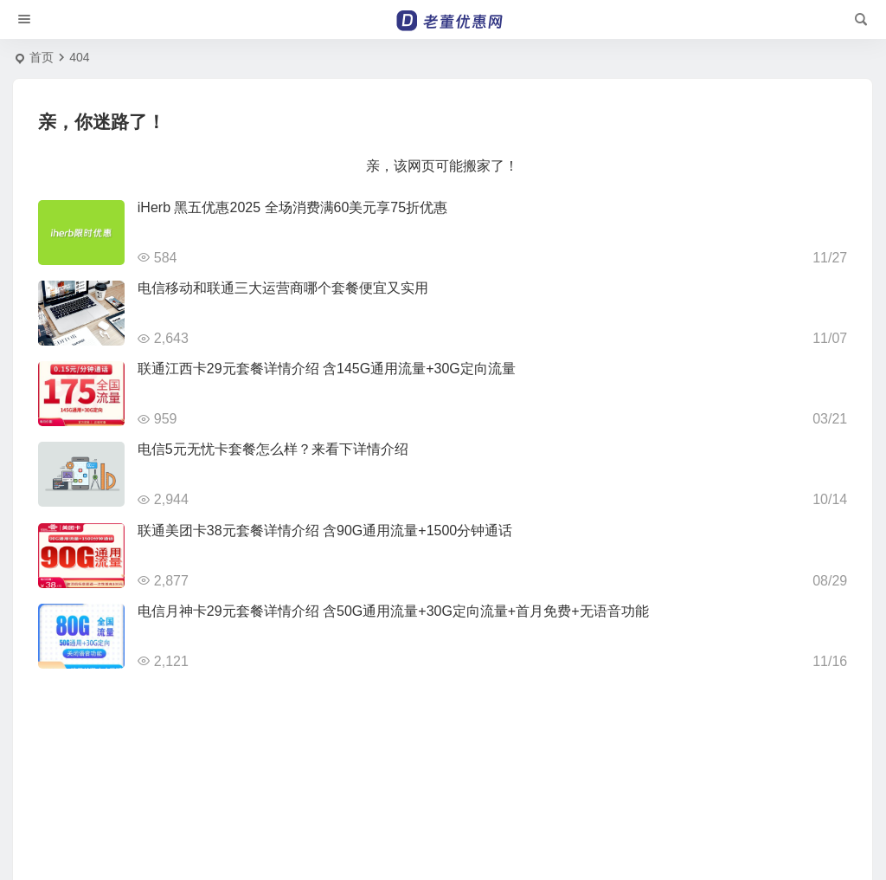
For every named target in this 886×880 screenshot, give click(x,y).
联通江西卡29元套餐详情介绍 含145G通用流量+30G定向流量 (327, 368)
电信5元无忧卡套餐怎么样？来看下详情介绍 (273, 449)
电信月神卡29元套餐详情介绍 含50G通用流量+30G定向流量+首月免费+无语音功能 (393, 611)
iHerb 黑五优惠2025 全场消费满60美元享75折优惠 (292, 207)
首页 (41, 57)
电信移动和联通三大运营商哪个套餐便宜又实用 (283, 288)
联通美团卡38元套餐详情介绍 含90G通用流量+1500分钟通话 (325, 530)
